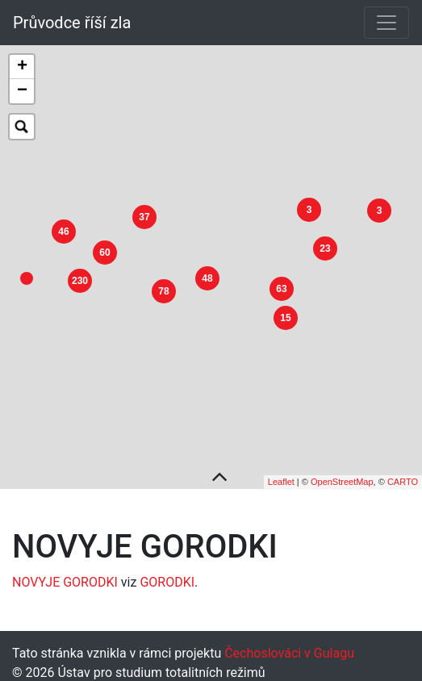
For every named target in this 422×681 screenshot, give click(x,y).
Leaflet (281, 473)
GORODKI (167, 572)
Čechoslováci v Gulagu (287, 643)
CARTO (402, 473)
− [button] (22, 91)
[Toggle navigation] (386, 22)
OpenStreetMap (342, 473)
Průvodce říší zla (72, 22)
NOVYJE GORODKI (65, 572)
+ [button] (22, 67)
